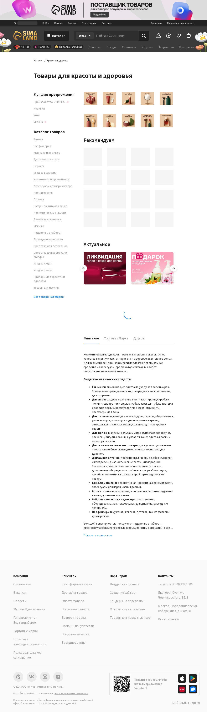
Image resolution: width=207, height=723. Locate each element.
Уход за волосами (45, 173)
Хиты (37, 115)
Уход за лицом (43, 263)
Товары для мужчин (46, 287)
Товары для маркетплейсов (130, 617)
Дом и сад (95, 47)
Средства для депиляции (50, 246)
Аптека (38, 139)
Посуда (112, 47)
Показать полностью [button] (98, 535)
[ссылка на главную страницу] (25, 35)
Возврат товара (74, 617)
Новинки (39, 108)
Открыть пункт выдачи (127, 609)
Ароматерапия (43, 192)
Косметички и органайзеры (51, 179)
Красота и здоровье (57, 60)
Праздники (186, 47)
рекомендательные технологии (71, 693)
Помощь (58, 23)
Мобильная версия (186, 703)
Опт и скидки (89, 23)
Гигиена (39, 199)
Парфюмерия (42, 146)
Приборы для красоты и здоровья (49, 279)
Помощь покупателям (78, 626)
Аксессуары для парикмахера (53, 186)
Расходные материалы (48, 239)
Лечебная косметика (47, 219)
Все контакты (168, 619)
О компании (22, 584)
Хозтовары (129, 47)
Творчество (166, 47)
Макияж (39, 226)
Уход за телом (43, 270)
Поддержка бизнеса (125, 584)
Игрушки (147, 47)
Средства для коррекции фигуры (50, 255)
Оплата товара (73, 601)
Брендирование (74, 642)
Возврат (72, 23)
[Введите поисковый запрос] (116, 36)
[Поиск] (144, 36)
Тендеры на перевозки (127, 601)
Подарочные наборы (47, 232)
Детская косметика (46, 159)
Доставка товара (74, 592)
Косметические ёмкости (50, 212)
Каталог (38, 60)
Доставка (107, 23)
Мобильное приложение (180, 23)
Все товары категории (49, 297)
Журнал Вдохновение (29, 609)
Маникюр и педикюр (47, 153)
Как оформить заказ (77, 584)
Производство (51, 102)
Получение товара (75, 609)
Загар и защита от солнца (50, 206)
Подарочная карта (75, 634)
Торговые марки (25, 631)
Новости (19, 601)
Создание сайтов (122, 592)
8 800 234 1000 (182, 584)
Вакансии (156, 23)
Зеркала (39, 166)
